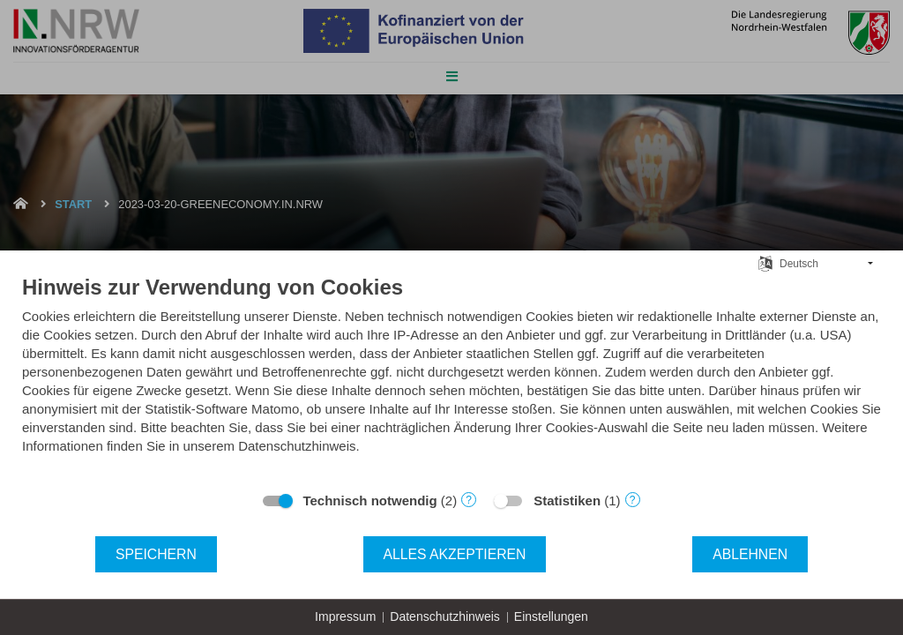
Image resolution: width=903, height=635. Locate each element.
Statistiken (567, 500)
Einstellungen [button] (551, 616)
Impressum (345, 616)
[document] (451, 377)
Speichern (156, 554)
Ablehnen (750, 554)
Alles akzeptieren (455, 554)
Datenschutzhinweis (445, 616)
